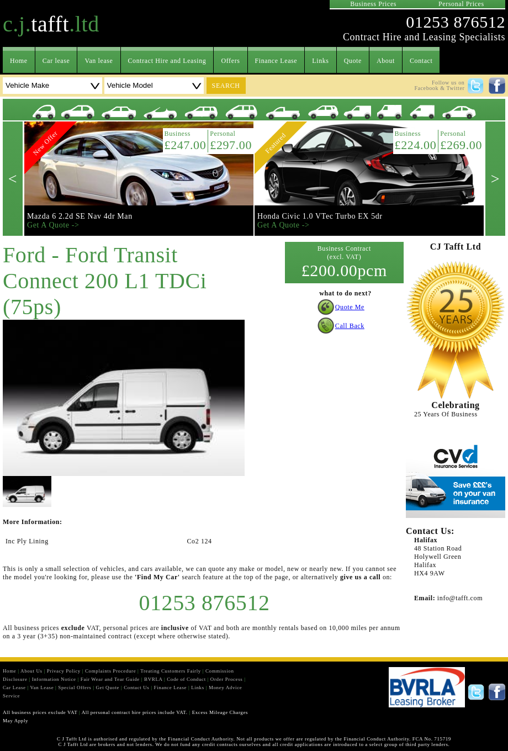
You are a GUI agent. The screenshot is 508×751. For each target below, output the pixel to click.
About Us (31, 671)
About (386, 61)
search (226, 85)
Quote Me (349, 307)
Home (19, 61)
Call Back (349, 326)
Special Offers (74, 687)
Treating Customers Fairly (170, 671)
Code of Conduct (186, 679)
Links (320, 61)
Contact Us (136, 687)
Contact (421, 61)
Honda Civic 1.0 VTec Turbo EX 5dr (320, 216)
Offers (230, 61)
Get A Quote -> (53, 225)
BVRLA (153, 679)
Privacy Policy (64, 671)
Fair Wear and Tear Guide (110, 679)
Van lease (98, 61)
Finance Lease (276, 61)
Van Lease (42, 687)
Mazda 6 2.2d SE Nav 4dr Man (80, 216)
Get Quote (107, 687)
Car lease (56, 61)
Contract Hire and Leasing (167, 61)
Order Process (226, 679)
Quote (353, 61)
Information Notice (54, 679)
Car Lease (14, 687)
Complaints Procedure (110, 671)
